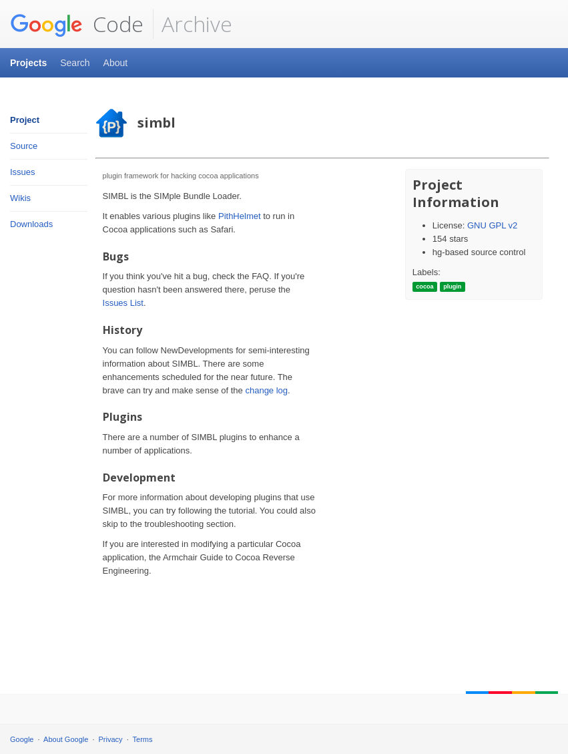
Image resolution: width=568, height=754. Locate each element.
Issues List (123, 303)
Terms (143, 739)
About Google (65, 739)
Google (21, 739)
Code (77, 24)
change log (266, 390)
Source (23, 146)
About (115, 62)
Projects (28, 62)
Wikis (20, 198)
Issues (22, 172)
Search (74, 62)
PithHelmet (239, 216)
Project (24, 120)
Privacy (111, 739)
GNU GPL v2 (492, 225)
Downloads (31, 224)
